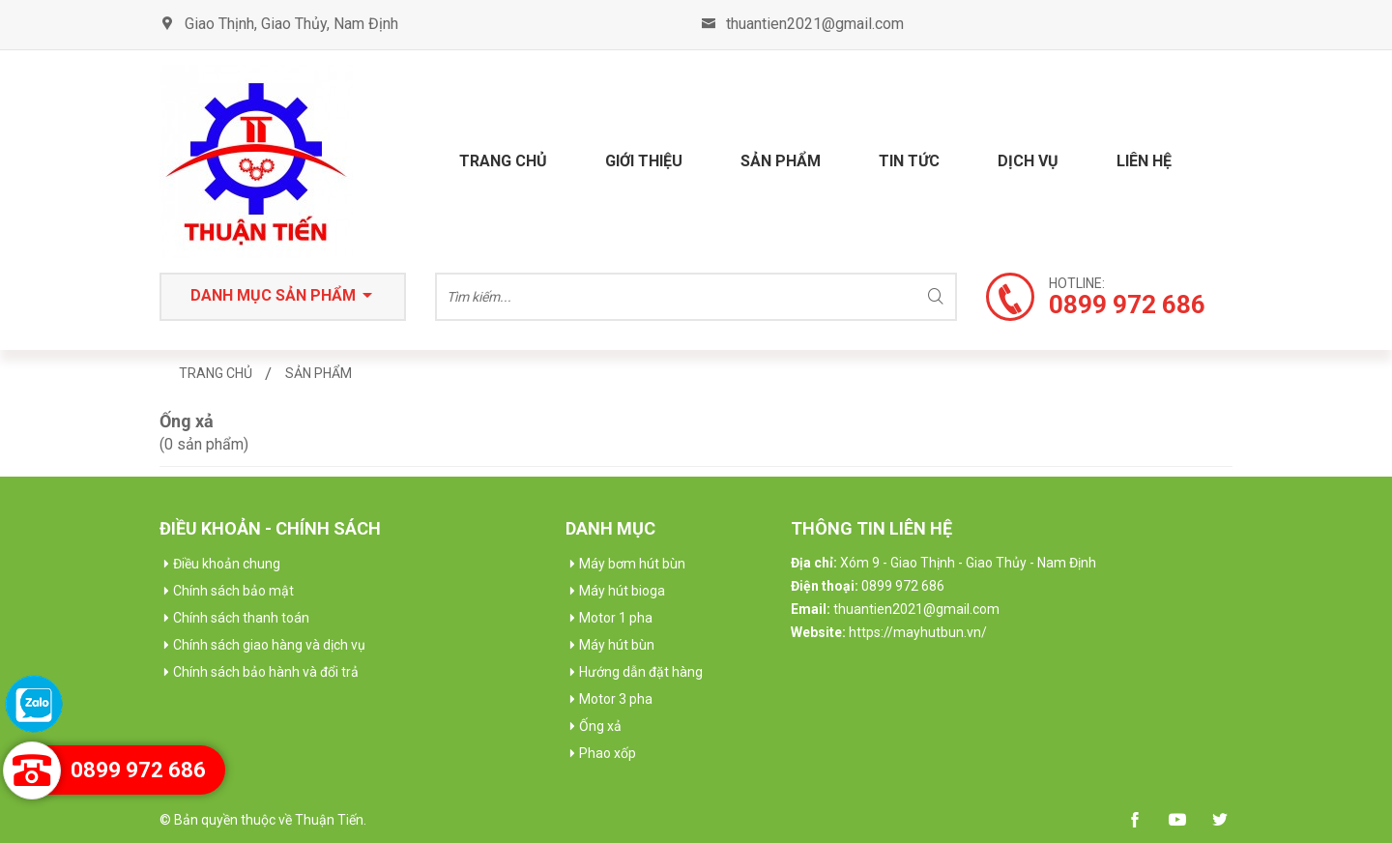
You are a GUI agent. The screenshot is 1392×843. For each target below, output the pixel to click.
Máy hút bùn (616, 645)
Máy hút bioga (622, 590)
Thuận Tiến (329, 820)
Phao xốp (607, 753)
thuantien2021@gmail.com (815, 24)
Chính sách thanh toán (241, 617)
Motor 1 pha (615, 617)
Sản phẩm (780, 161)
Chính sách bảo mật (233, 590)
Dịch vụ (1028, 161)
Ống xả (600, 726)
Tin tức (909, 161)
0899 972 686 (138, 770)
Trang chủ (503, 161)
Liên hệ (1144, 161)
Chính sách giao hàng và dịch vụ (269, 645)
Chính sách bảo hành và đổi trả (266, 672)
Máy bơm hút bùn (632, 563)
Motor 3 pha (615, 699)
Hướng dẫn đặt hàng (641, 672)
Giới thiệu (643, 161)
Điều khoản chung (226, 563)
